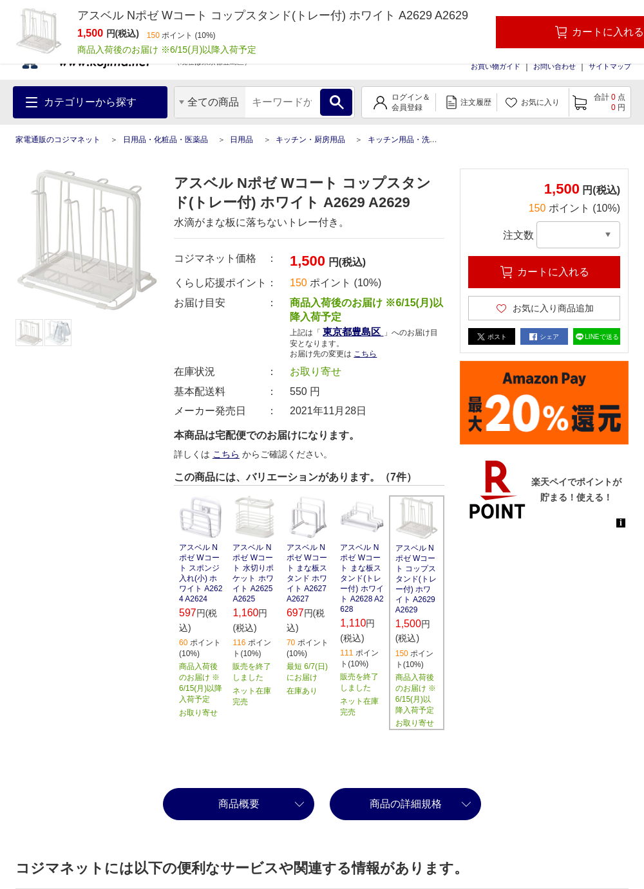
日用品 (241, 139)
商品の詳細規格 (406, 803)
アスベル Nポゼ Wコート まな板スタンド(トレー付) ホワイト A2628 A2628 (361, 578)
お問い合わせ (554, 66)
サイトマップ (610, 66)
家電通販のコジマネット (57, 139)
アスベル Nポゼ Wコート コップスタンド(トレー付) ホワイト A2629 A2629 (416, 579)
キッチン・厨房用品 (310, 139)
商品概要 (239, 803)
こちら (365, 353)
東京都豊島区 (353, 331)
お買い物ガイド (495, 66)
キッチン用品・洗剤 (402, 139)
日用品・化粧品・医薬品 (165, 139)
